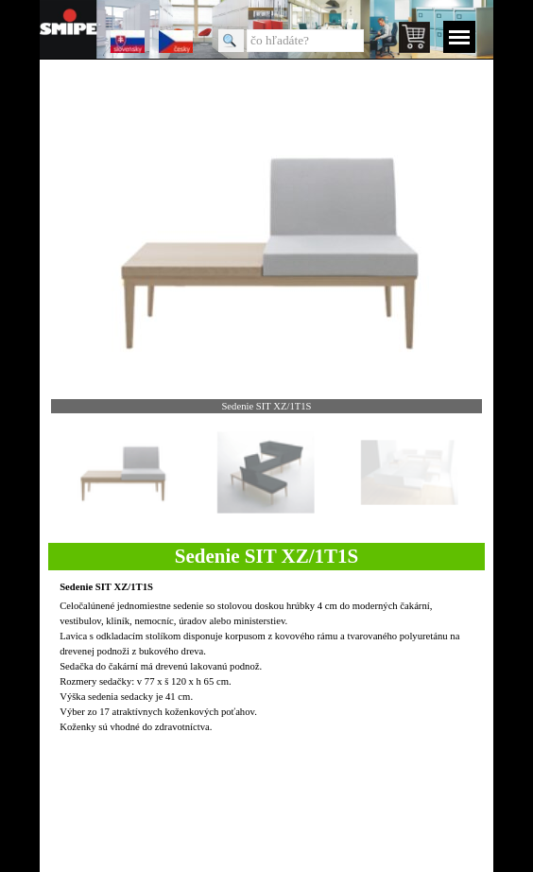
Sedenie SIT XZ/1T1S (106, 587)
